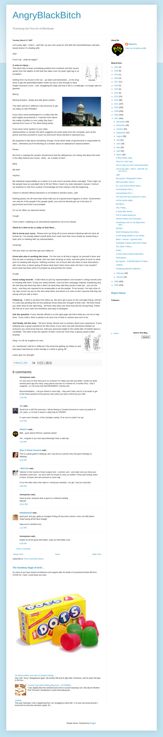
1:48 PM (23, 398)
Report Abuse (118, 293)
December (121, 122)
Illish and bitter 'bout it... (126, 182)
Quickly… (120, 228)
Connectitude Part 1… (125, 193)
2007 (116, 118)
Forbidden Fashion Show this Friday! (131, 243)
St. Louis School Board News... (129, 186)
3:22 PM (23, 421)
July (118, 140)
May (118, 147)
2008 (116, 115)
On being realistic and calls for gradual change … (35, 675)
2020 (116, 71)
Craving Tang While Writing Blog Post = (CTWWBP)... (50, 685)
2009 (116, 111)
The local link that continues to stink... (131, 197)
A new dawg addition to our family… (131, 236)
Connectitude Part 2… (125, 189)
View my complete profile (135, 48)
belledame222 (26, 513)
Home (57, 554)
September (121, 133)
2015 (116, 89)
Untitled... (120, 265)
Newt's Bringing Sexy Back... (128, 232)
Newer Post (18, 554)
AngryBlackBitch (47, 15)
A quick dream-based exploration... (130, 254)
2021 (116, 67)
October (120, 129)
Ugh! (118, 175)
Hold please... (121, 258)
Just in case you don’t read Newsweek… (133, 165)
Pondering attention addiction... (129, 269)
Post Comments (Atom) (34, 559)
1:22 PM (23, 528)
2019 (116, 74)
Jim (21, 406)
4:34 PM (23, 442)
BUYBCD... (120, 204)
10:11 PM (24, 504)
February (120, 273)
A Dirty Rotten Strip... (125, 158)
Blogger (92, 723)
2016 (116, 85)
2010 (116, 107)
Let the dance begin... (125, 200)
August (119, 136)
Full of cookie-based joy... (126, 215)
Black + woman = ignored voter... (129, 239)
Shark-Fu (24, 429)
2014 (116, 93)
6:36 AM (23, 543)
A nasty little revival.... (125, 211)
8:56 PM (23, 486)
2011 (116, 104)
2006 (116, 281)
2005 (116, 285)
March (119, 155)
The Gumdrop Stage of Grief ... (28, 567)
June (118, 144)
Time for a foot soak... (125, 161)
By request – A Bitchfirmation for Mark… (132, 261)
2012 (116, 100)
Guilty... (119, 250)
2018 (116, 78)
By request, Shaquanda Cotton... (129, 178)
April (118, 151)
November (121, 125)
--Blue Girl (24, 468)
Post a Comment (23, 549)
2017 (116, 82)
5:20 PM (23, 460)
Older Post (96, 554)
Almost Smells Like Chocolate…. (129, 219)
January (120, 277)
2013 (116, 96)
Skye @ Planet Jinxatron (31, 450)
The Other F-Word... (124, 247)
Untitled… (19, 700)
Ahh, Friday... (121, 208)
